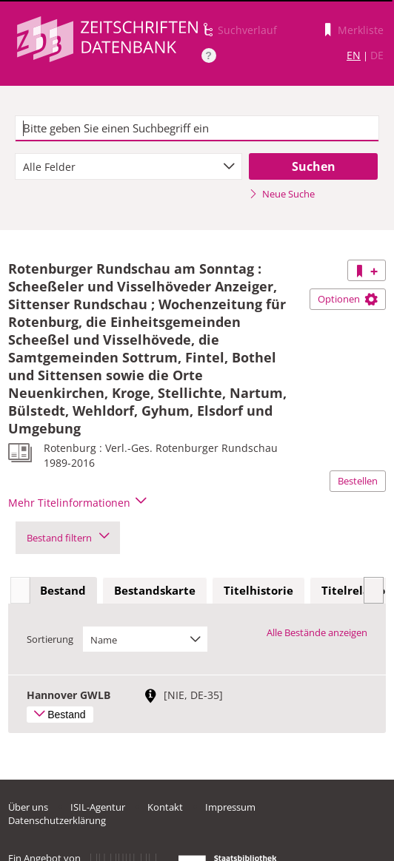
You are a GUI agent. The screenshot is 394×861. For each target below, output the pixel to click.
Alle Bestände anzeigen (317, 632)
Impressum (230, 807)
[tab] (63, 591)
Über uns (28, 807)
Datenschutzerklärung (57, 820)
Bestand (63, 590)
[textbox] (197, 128)
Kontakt (165, 807)
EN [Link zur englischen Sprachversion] (354, 55)
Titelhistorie (258, 590)
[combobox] (128, 166)
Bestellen (358, 480)
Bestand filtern (68, 537)
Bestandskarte (155, 590)
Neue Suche (282, 193)
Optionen (348, 298)
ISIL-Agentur (97, 807)
